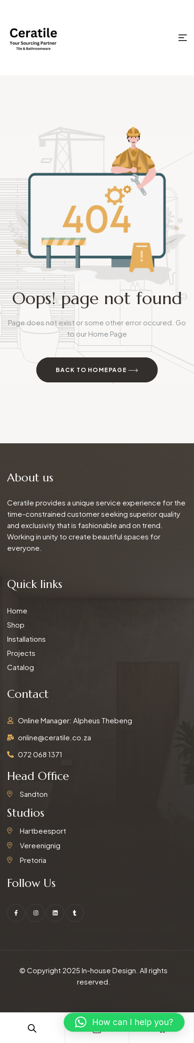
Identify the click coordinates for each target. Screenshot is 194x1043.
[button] (124, 1022)
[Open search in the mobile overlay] (32, 1028)
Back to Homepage (97, 370)
